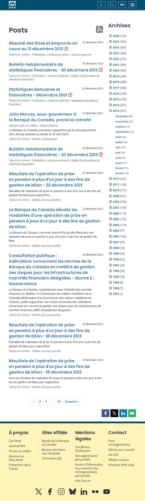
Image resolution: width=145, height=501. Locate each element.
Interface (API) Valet (121, 465)
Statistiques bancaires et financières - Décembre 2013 (38, 92)
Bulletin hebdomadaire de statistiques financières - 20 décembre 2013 (53, 152)
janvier (119, 173)
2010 (116, 190)
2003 (116, 231)
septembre (122, 131)
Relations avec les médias (23, 125)
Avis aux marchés (51, 199)
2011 (116, 185)
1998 (116, 259)
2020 (116, 70)
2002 (116, 236)
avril (118, 157)
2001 (116, 242)
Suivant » (72, 401)
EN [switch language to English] (122, 5)
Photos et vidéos (20, 451)
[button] (105, 413)
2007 (116, 208)
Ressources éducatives (16, 458)
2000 (116, 248)
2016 (116, 94)
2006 (116, 213)
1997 (116, 265)
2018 (116, 82)
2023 (116, 53)
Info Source (82, 481)
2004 (116, 225)
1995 (116, 277)
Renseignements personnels (86, 458)
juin (117, 147)
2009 (116, 196)
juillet (118, 142)
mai (117, 152)
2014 (116, 105)
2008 (116, 202)
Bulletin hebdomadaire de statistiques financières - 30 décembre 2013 (53, 67)
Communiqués (49, 139)
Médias (36, 139)
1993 (116, 288)
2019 (116, 76)
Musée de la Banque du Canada (55, 442)
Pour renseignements (119, 442)
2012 (116, 179)
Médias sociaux (118, 460)
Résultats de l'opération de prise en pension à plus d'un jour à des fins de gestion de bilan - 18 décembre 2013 (49, 330)
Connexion (52, 458)
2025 (116, 42)
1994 (116, 282)
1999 (116, 254)
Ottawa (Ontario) (49, 125)
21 (59, 401)
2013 (116, 111)
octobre (120, 126)
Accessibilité (17, 446)
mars (118, 163)
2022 (116, 59)
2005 (116, 219)
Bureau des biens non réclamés (53, 451)
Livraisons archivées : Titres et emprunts (69, 54)
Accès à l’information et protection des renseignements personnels (89, 470)
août (118, 137)
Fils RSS (113, 455)
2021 (116, 65)
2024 (116, 47)
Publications (39, 54)
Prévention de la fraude (20, 467)
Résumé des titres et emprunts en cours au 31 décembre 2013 (43, 46)
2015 (116, 99)
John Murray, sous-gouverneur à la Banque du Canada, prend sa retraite (50, 117)
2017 (116, 88)
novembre (121, 121)
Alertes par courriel (121, 450)
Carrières (15, 441)
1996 (116, 271)
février (119, 168)
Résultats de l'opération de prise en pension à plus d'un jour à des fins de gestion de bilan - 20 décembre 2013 (49, 179)
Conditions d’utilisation (83, 449)
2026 (116, 36)
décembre (121, 116)
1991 (116, 294)
